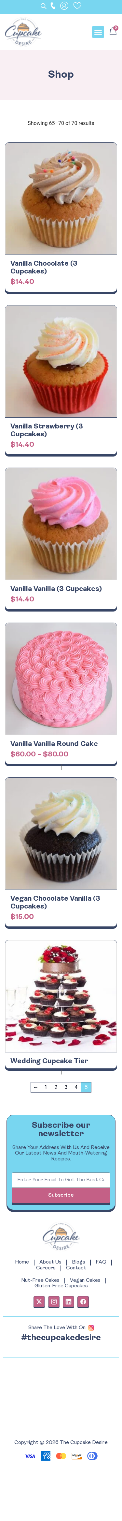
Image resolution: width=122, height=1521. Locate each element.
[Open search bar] (44, 6)
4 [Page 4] (76, 1087)
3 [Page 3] (66, 1087)
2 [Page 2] (56, 1087)
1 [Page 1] (46, 1087)
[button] (98, 32)
